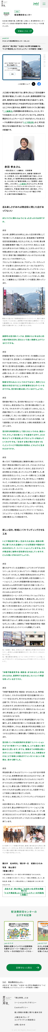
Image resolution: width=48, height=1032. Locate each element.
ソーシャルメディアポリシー (25, 1002)
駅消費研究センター (15, 982)
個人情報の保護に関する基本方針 (28, 1012)
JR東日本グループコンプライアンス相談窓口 (28, 1018)
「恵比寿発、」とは (21, 997)
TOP (4, 982)
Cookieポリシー (21, 1007)
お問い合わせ (19, 1024)
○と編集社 (7, 111)
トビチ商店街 (28, 122)
